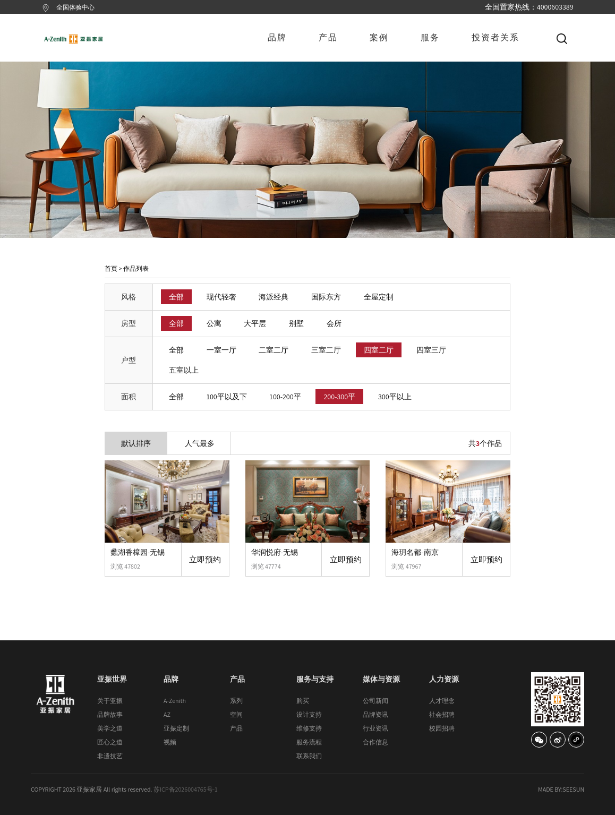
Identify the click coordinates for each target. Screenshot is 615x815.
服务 (430, 37)
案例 (379, 37)
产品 (328, 37)
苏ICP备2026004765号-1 (185, 789)
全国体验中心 (75, 7)
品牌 (277, 37)
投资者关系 (495, 37)
